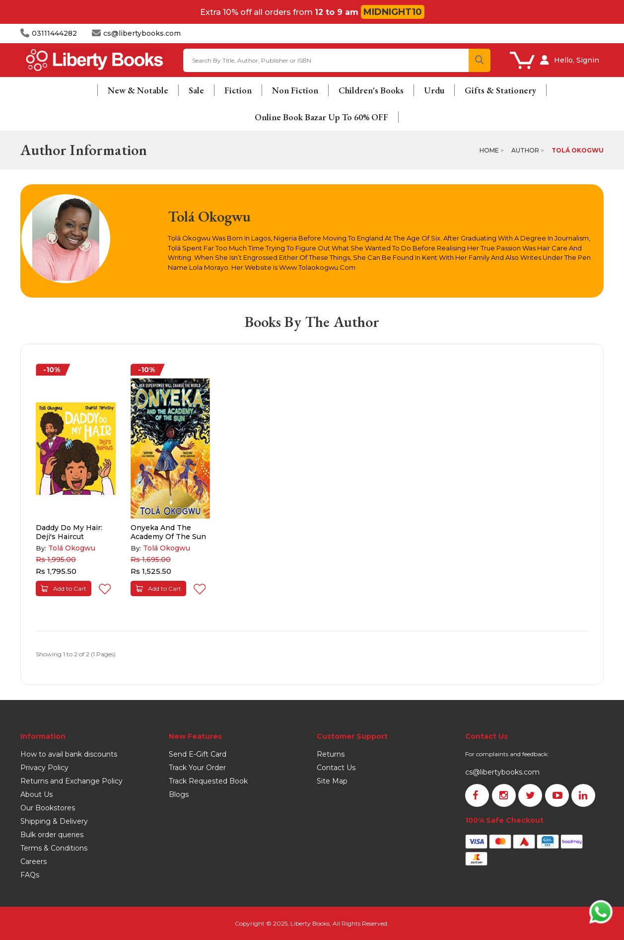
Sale (196, 90)
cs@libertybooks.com (502, 772)
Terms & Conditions (53, 848)
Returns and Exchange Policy (71, 781)
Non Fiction (295, 90)
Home (489, 150)
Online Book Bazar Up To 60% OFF (321, 117)
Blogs (179, 794)
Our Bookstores (47, 807)
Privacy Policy (44, 767)
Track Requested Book (208, 781)
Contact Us (336, 767)
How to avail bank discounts (68, 754)
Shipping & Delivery (54, 821)
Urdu (434, 90)
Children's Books (371, 90)
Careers (33, 861)
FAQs (29, 874)
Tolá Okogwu (578, 150)
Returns (331, 754)
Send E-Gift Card (197, 754)
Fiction (238, 90)
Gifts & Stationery (500, 90)
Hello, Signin (576, 60)
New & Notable (138, 90)
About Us (36, 794)
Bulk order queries (51, 834)
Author (525, 150)
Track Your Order (197, 767)
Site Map (332, 781)
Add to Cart (63, 588)
